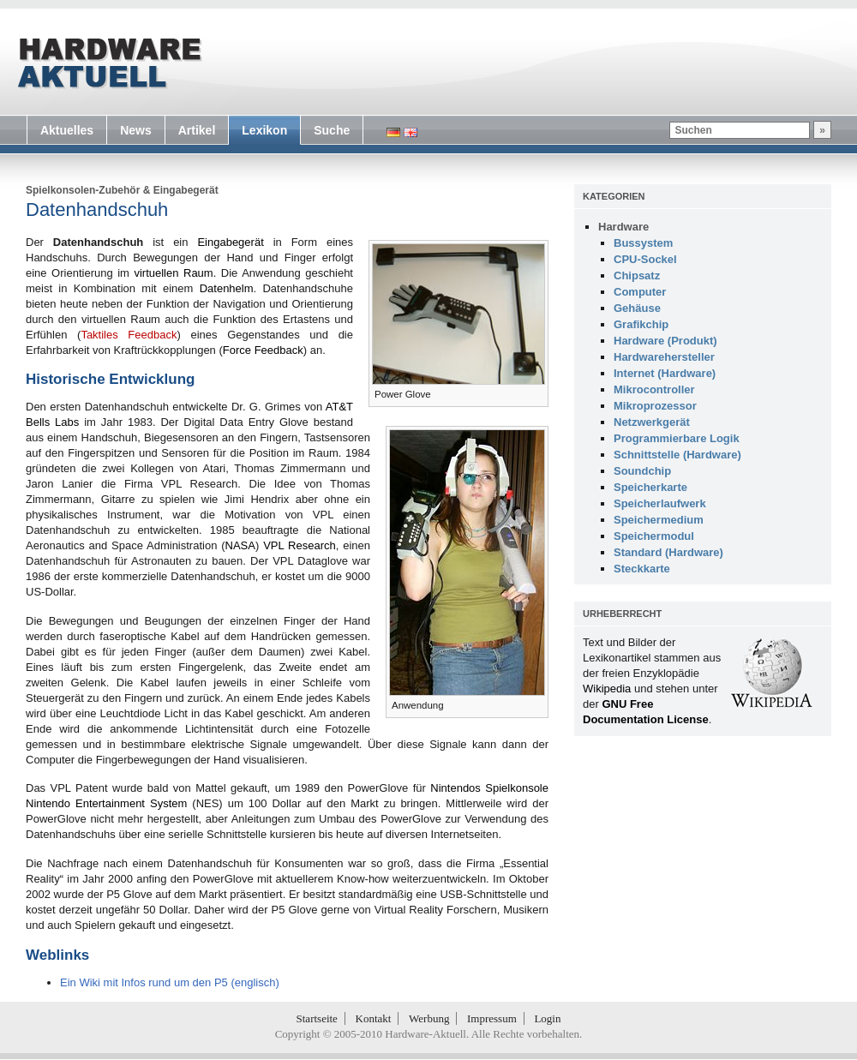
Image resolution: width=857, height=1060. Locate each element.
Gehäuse (637, 308)
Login (547, 1018)
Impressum (492, 1018)
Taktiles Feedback (129, 334)
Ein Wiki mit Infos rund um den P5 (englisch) (169, 982)
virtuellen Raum (173, 272)
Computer (640, 291)
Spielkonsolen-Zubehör (83, 190)
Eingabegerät (186, 190)
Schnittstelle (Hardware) (677, 454)
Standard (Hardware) (668, 552)
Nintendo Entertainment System (106, 803)
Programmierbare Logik (677, 438)
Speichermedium (659, 519)
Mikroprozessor (655, 405)
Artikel (197, 130)
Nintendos (455, 788)
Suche (332, 130)
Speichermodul (654, 536)
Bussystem (643, 243)
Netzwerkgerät (652, 422)
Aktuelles (66, 130)
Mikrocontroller (654, 389)
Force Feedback (263, 350)
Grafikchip (641, 324)
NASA (240, 545)
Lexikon (264, 130)
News (136, 130)
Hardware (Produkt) (665, 340)
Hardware (623, 226)
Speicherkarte (650, 487)
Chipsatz (637, 275)
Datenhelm (227, 288)
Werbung (429, 1018)
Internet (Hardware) (665, 373)
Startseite (317, 1018)
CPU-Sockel (645, 259)
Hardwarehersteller (664, 356)
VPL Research (299, 545)
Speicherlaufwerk (660, 503)
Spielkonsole (516, 788)
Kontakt (374, 1018)
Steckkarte (642, 568)
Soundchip (642, 470)
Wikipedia (607, 688)
